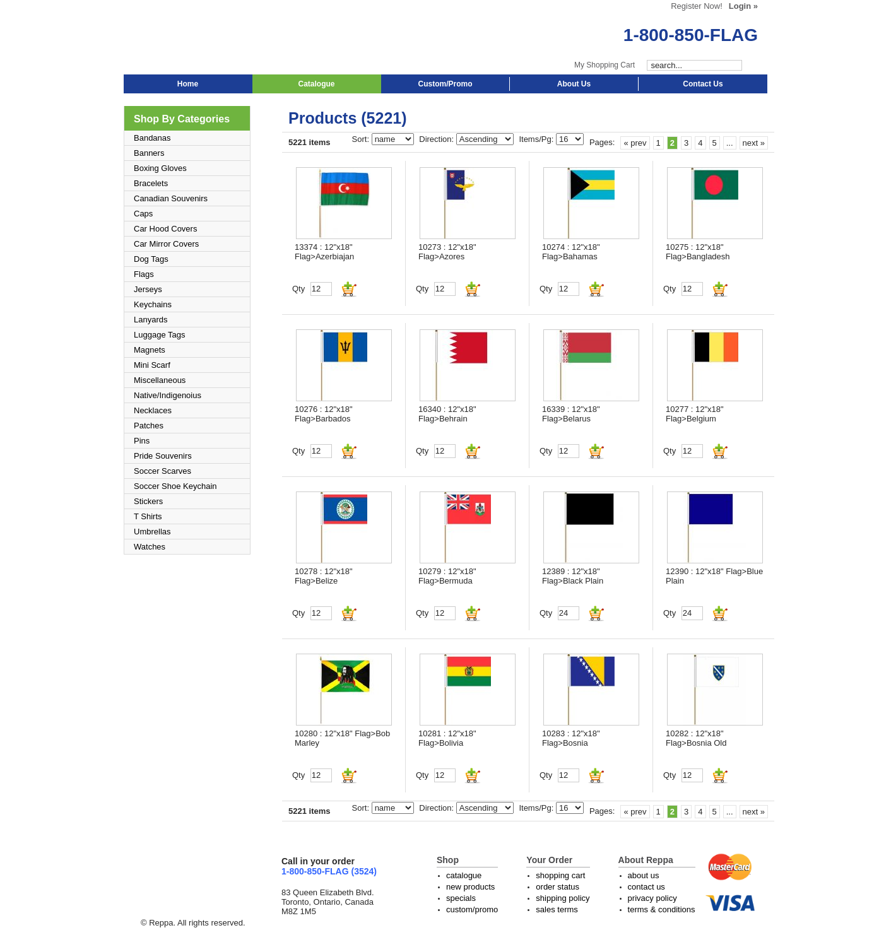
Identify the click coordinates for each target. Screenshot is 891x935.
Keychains (153, 304)
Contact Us (703, 83)
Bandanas (152, 138)
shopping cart (560, 875)
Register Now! (697, 6)
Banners (149, 153)
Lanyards (150, 319)
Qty (298, 288)
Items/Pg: (537, 139)
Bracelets (151, 183)
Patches (148, 425)
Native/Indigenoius (167, 395)
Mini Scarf (152, 365)
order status (557, 886)
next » (754, 143)
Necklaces (153, 410)
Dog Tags (151, 259)
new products (470, 886)
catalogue (463, 875)
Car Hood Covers (165, 228)
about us (643, 875)
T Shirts (148, 516)
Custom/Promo (445, 83)
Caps (143, 213)
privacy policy (652, 898)
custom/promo (472, 909)
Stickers (148, 501)
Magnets (149, 350)
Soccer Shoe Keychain (175, 486)
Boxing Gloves (160, 168)
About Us (574, 83)
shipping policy (562, 898)
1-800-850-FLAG (690, 35)
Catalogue (316, 83)
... (729, 143)
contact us (646, 886)
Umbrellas (152, 531)
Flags (144, 274)
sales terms (556, 909)
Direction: (437, 139)
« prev (634, 143)
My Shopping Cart (604, 65)
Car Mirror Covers (166, 244)
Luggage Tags (159, 334)
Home (187, 83)
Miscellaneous (160, 380)
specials (461, 898)
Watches (149, 546)
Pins (142, 440)
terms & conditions (661, 909)
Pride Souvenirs (163, 456)
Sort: (362, 139)
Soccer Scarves (162, 471)
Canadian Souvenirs (171, 198)
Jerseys (148, 289)
